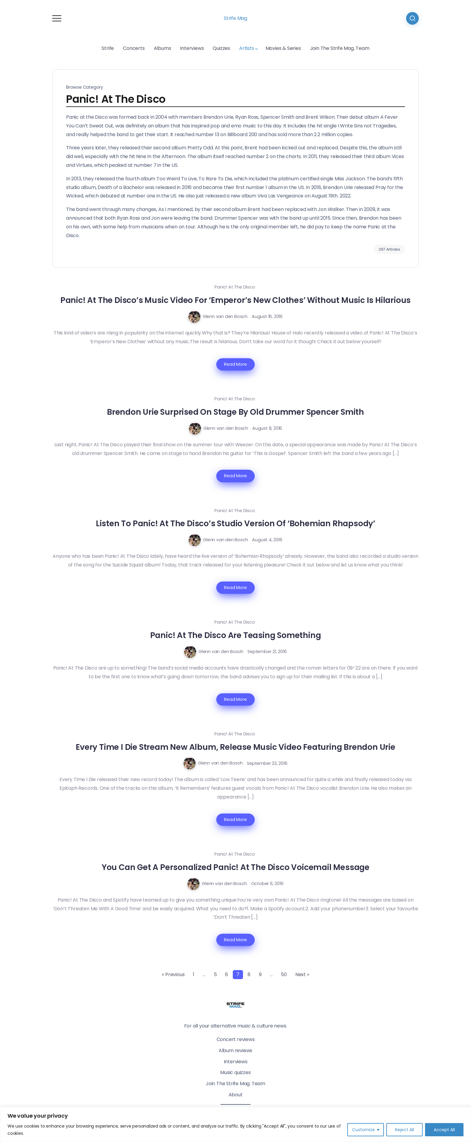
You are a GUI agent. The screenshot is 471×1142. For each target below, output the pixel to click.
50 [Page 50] (284, 974)
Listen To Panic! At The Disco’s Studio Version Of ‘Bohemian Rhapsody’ (235, 523)
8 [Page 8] (249, 974)
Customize (363, 1130)
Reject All (404, 1130)
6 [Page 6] (226, 974)
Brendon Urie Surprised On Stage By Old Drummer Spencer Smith (235, 411)
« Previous (173, 974)
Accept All (444, 1130)
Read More (235, 364)
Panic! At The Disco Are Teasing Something (235, 635)
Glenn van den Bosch (225, 316)
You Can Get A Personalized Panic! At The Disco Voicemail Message (235, 867)
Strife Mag (235, 18)
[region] (235, 1124)
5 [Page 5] (215, 974)
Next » (302, 974)
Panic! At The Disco (234, 287)
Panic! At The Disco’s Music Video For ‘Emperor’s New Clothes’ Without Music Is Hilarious (235, 300)
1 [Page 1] (193, 974)
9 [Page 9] (260, 974)
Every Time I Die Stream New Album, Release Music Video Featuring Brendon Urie (235, 747)
